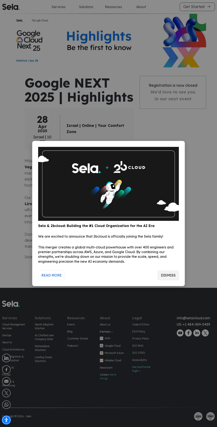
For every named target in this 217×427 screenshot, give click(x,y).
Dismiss (168, 275)
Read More (51, 275)
